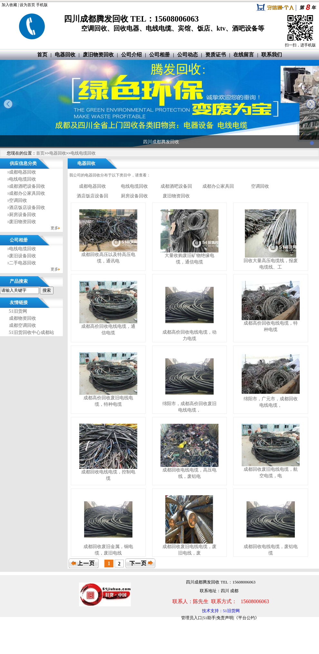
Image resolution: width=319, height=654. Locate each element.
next (311, 104)
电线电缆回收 (83, 153)
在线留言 (243, 54)
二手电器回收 (22, 263)
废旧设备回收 (22, 255)
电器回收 (65, 54)
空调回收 (18, 200)
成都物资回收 (22, 318)
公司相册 (159, 54)
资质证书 (215, 54)
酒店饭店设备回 (92, 196)
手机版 (42, 5)
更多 (54, 228)
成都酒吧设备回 (176, 186)
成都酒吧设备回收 (27, 186)
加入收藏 (9, 5)
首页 (42, 54)
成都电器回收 (22, 172)
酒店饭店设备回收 (27, 207)
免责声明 (225, 617)
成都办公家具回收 (27, 193)
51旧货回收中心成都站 (31, 332)
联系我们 (271, 54)
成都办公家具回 (218, 186)
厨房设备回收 (22, 214)
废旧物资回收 (98, 54)
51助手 (209, 617)
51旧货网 (18, 311)
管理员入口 (191, 617)
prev (8, 104)
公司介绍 (131, 54)
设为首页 (27, 5)
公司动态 (187, 54)
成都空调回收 (22, 325)
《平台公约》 (246, 617)
